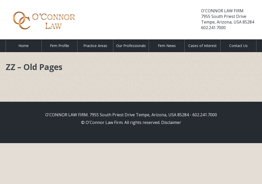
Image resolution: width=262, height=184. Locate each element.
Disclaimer (171, 122)
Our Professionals (131, 45)
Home (23, 45)
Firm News (167, 45)
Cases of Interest (202, 45)
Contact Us (238, 45)
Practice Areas (95, 45)
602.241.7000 (213, 27)
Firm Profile (59, 45)
